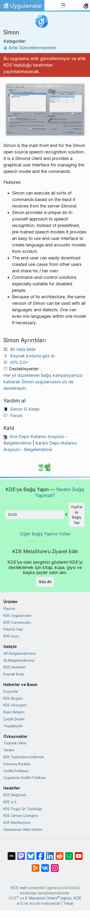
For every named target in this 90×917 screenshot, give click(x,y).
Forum (16, 415)
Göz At (45, 581)
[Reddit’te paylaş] (59, 853)
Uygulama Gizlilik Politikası (24, 778)
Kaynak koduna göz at (32, 355)
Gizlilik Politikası (16, 771)
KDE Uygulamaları (17, 615)
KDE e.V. (10, 802)
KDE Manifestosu (17, 822)
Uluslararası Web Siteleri (22, 829)
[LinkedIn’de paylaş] (50, 853)
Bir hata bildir (23, 349)
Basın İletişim (13, 712)
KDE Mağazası (14, 795)
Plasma (9, 608)
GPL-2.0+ (19, 362)
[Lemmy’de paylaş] (69, 853)
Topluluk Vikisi (14, 743)
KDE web (19, 888)
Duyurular (10, 691)
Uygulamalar (22, 7)
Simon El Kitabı (25, 409)
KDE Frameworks (17, 622)
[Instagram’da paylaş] (55, 865)
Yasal (68, 903)
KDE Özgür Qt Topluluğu (22, 809)
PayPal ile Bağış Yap (76, 515)
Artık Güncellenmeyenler (29, 47)
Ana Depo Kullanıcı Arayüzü (36, 436)
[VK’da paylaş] (45, 865)
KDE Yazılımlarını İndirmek (23, 757)
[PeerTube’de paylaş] (35, 865)
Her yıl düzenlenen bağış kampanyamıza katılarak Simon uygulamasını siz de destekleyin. (42, 382)
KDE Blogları (13, 698)
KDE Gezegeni (15, 705)
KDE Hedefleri (14, 667)
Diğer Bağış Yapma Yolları (45, 533)
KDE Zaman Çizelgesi (20, 815)
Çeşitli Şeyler (14, 719)
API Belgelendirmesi (19, 653)
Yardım (8, 750)
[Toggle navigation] (63, 6)
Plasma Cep (13, 629)
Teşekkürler (13, 726)
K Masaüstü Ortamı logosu (48, 898)
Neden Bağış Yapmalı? (60, 492)
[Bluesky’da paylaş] (31, 853)
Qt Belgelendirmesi (18, 660)
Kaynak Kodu (13, 674)
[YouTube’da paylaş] (79, 853)
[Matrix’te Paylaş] (11, 853)
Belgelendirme (17, 443)
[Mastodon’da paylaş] (21, 853)
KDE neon (11, 636)
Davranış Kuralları (17, 764)
